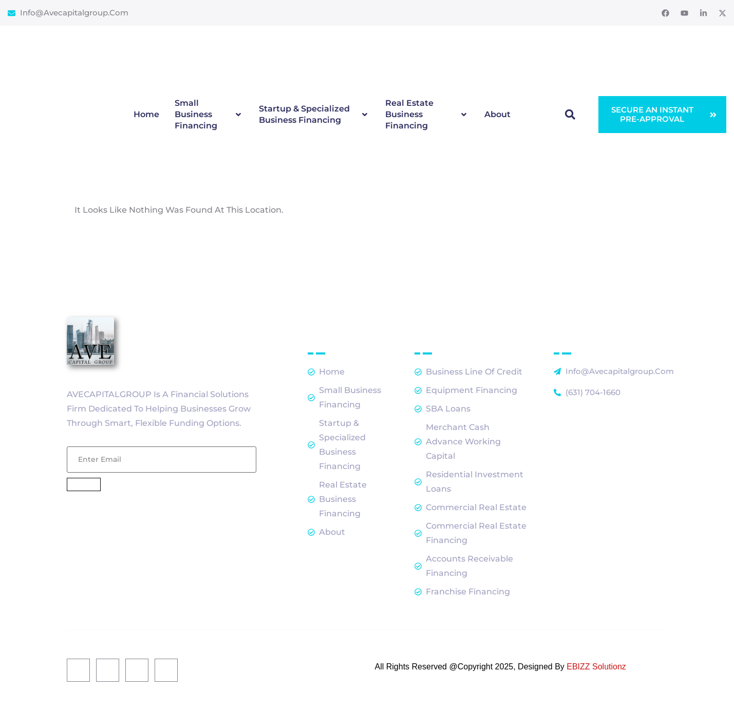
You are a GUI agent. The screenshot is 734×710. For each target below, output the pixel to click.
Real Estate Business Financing (427, 114)
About (497, 114)
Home (146, 114)
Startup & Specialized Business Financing (314, 114)
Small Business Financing (209, 114)
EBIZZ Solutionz (596, 666)
